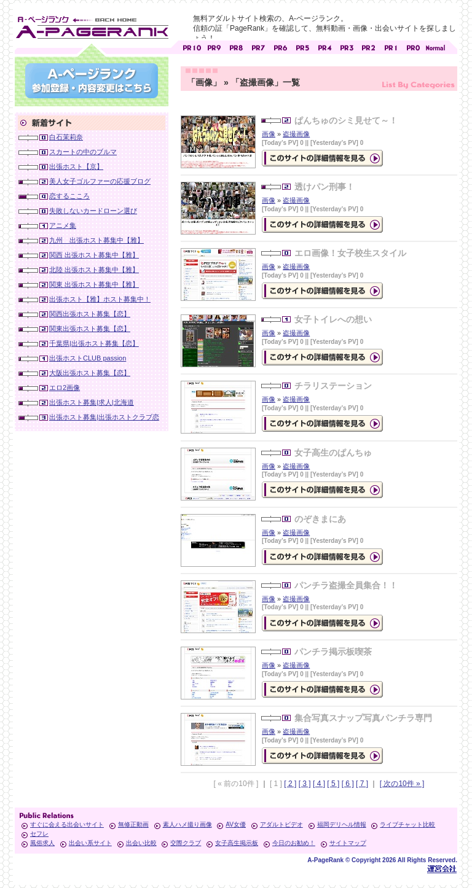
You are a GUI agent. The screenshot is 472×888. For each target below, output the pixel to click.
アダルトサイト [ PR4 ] (324, 46)
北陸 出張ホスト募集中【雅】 (94, 269)
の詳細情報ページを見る (322, 158)
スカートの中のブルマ (83, 151)
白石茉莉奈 (66, 137)
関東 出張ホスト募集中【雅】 (94, 284)
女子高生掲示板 (236, 842)
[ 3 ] (305, 783)
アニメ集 (62, 225)
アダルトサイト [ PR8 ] (236, 46)
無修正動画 (133, 824)
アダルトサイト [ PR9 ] (214, 46)
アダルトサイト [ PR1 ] (391, 46)
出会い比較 (141, 842)
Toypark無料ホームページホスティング (442, 868)
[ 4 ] (319, 783)
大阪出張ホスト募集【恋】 (89, 372)
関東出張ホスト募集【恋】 (89, 328)
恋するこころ (69, 196)
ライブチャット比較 (407, 824)
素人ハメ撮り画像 (187, 824)
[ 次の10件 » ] (402, 783)
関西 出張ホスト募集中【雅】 (94, 255)
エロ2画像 (64, 387)
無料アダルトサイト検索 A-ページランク (91, 25)
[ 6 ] (348, 783)
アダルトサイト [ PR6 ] (280, 46)
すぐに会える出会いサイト (67, 824)
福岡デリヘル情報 (341, 824)
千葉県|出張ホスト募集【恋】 (94, 343)
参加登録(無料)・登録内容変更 (91, 80)
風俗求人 (42, 842)
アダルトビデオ (281, 824)
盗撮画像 (296, 134)
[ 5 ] (333, 783)
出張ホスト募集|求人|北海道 (91, 402)
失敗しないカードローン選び (93, 210)
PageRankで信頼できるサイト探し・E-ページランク (435, 46)
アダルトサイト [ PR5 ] (302, 46)
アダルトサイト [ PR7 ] (258, 46)
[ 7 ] (362, 783)
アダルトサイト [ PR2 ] (369, 46)
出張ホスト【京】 (76, 166)
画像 (268, 134)
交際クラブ (185, 842)
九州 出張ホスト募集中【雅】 (96, 240)
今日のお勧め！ (293, 842)
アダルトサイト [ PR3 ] (347, 46)
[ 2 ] (290, 783)
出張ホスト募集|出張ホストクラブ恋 (104, 417)
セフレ (39, 833)
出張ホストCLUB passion (87, 358)
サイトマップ (347, 842)
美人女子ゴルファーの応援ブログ (100, 181)
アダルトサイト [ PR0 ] (413, 46)
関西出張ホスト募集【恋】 (89, 313)
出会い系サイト (90, 842)
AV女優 (236, 824)
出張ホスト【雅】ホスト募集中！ (100, 299)
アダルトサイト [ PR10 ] (192, 46)
